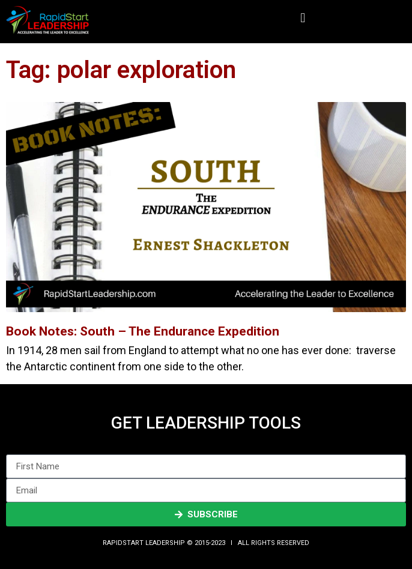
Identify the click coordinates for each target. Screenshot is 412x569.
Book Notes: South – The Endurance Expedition (142, 331)
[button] (303, 18)
